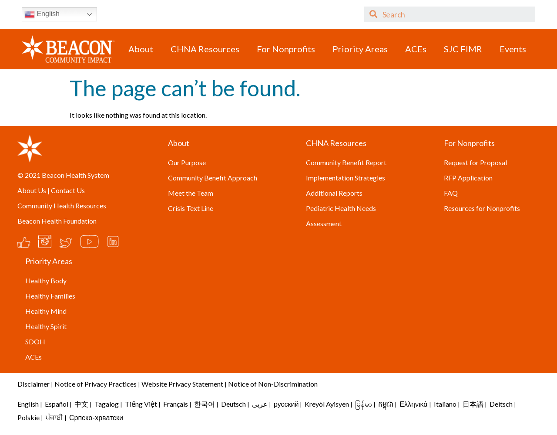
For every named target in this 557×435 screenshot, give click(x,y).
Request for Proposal (475, 162)
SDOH (35, 341)
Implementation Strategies (345, 177)
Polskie (28, 417)
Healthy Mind (46, 311)
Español (56, 404)
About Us (31, 190)
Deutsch (233, 404)
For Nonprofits (286, 49)
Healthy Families (50, 296)
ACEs (415, 49)
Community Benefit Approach (212, 177)
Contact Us (68, 190)
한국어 (204, 404)
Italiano (445, 404)
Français (175, 404)
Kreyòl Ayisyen (327, 404)
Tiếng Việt (141, 404)
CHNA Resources (205, 49)
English (42, 14)
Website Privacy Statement (182, 384)
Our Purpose (187, 162)
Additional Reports (334, 193)
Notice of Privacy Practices (95, 384)
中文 (81, 404)
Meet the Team (190, 193)
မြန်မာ (363, 404)
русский (286, 404)
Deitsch (501, 404)
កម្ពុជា (385, 404)
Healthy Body (46, 280)
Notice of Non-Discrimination (273, 384)
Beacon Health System (75, 175)
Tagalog (106, 404)
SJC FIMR (463, 49)
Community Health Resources (61, 205)
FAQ (451, 193)
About (140, 49)
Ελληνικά (413, 404)
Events (513, 49)
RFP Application (468, 177)
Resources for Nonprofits (482, 208)
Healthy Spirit (46, 326)
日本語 (473, 404)
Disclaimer (33, 384)
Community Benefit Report (346, 162)
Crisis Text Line (190, 208)
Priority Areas (360, 49)
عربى (260, 404)
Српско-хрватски (96, 417)
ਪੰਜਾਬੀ (54, 417)
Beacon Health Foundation (57, 221)
